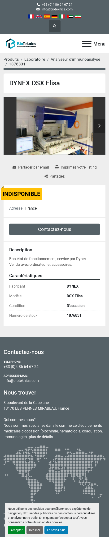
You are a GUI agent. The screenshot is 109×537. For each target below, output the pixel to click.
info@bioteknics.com (57, 9)
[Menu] (87, 44)
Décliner (34, 530)
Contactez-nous (54, 229)
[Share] (54, 176)
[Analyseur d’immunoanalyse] (75, 59)
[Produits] (11, 59)
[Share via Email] (30, 167)
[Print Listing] (76, 167)
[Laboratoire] (34, 59)
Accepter (16, 530)
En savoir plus (56, 530)
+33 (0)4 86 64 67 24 (57, 4)
